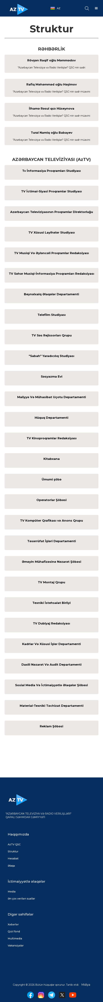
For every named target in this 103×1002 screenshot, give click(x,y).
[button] (57, 8)
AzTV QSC (14, 844)
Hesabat (13, 858)
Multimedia (15, 938)
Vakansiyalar (16, 945)
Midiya (85, 984)
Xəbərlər (13, 924)
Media (11, 891)
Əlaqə (11, 865)
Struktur (13, 851)
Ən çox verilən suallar (21, 898)
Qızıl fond (14, 931)
